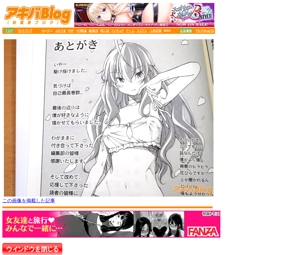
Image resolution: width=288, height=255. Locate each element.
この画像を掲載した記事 (28, 200)
